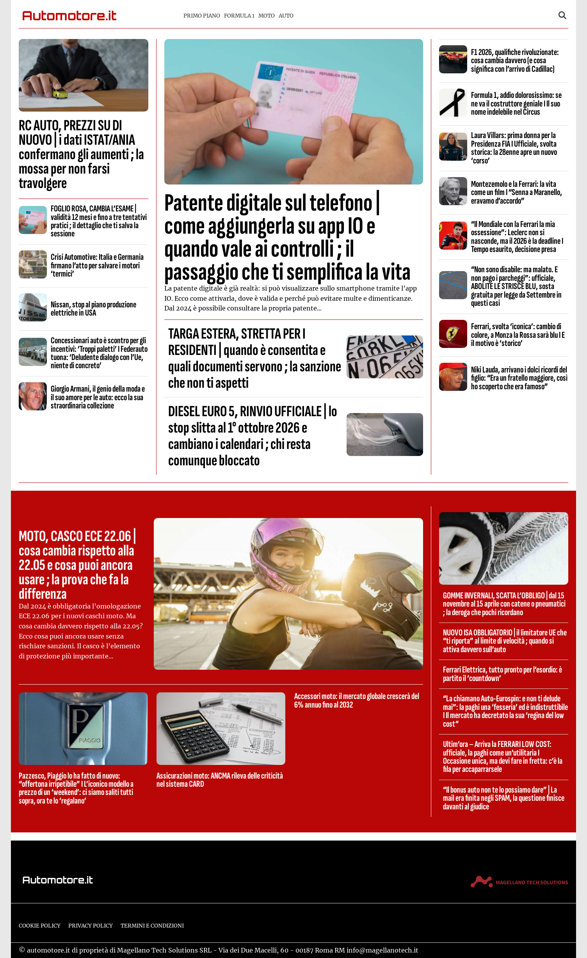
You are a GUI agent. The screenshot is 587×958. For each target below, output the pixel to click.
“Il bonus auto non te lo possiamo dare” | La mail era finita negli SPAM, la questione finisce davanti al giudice (503, 798)
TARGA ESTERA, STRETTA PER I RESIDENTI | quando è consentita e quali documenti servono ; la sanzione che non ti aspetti (254, 358)
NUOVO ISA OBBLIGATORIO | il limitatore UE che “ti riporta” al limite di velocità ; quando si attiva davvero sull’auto (505, 641)
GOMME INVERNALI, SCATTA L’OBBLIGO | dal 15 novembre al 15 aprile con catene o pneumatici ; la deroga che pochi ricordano (504, 604)
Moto (266, 15)
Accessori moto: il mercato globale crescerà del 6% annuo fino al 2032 (356, 700)
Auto (286, 15)
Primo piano (201, 15)
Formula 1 (239, 15)
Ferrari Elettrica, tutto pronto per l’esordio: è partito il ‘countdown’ (502, 673)
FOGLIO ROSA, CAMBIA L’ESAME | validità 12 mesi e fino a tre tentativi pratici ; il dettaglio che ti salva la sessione (99, 221)
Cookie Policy (39, 926)
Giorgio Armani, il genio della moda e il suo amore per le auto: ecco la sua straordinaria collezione (98, 397)
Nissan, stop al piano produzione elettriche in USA (93, 308)
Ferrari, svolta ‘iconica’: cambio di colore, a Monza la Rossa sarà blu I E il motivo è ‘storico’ (518, 335)
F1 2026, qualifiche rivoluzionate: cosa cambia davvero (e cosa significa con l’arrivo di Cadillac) (515, 61)
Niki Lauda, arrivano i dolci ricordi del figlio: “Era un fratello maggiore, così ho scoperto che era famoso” (519, 378)
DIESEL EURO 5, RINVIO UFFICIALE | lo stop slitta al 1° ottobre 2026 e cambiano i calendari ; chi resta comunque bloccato (252, 436)
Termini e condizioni (152, 926)
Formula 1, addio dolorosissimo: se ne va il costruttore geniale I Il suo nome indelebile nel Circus (516, 103)
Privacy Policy (90, 926)
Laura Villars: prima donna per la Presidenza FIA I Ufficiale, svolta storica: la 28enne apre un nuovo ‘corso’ (514, 148)
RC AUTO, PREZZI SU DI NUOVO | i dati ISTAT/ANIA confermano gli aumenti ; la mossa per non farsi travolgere (81, 154)
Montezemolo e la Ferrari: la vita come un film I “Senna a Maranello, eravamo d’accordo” (516, 192)
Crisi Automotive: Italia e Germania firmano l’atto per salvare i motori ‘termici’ (97, 265)
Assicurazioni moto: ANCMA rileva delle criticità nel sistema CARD (220, 779)
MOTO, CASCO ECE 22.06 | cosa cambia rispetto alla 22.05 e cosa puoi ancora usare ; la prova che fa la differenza (77, 565)
